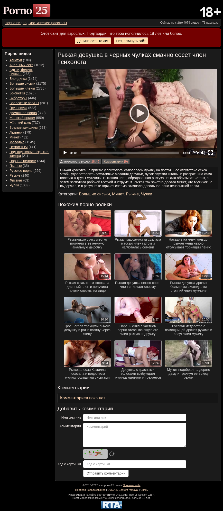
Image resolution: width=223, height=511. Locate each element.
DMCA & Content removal (123, 489)
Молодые (16, 142)
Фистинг (15, 180)
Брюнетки (17, 93)
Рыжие (14, 175)
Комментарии (113, 161)
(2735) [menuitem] (27, 88)
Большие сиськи (22, 83)
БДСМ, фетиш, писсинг (21, 72)
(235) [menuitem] (21, 72)
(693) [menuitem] (27, 127)
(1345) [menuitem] (22, 142)
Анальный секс (21, 65)
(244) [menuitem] (27, 161)
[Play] (138, 113)
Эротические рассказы (47, 23)
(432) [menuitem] (18, 137)
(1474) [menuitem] (23, 79)
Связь (144, 489)
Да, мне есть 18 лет (93, 41)
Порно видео (16, 23)
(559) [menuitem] (26, 118)
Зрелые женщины (23, 127)
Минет (14, 137)
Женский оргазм (22, 118)
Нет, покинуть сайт (131, 41)
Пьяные (15, 166)
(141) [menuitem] (23, 147)
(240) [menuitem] (19, 175)
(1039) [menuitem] (19, 185)
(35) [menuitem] (19, 166)
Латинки (15, 132)
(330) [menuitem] (27, 113)
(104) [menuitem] (20, 60)
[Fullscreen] (210, 152)
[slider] (130, 153)
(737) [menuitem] (24, 123)
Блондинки (18, 79)
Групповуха (18, 108)
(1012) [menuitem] (26, 65)
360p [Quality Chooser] (196, 152)
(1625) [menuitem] (22, 93)
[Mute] (203, 152)
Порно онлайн (131, 485)
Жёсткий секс (20, 123)
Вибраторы (18, 98)
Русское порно (21, 171)
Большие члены (22, 88)
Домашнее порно (23, 113)
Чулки (14, 185)
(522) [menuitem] (22, 108)
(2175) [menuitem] (27, 83)
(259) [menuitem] (25, 171)
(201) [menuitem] (28, 103)
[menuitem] (16, 23)
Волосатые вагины (24, 103)
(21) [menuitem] (29, 154)
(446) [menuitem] (22, 98)
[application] (138, 113)
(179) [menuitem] (20, 132)
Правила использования (90, 489)
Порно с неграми (22, 161)
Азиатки (15, 60)
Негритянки (18, 147)
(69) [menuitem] (19, 180)
